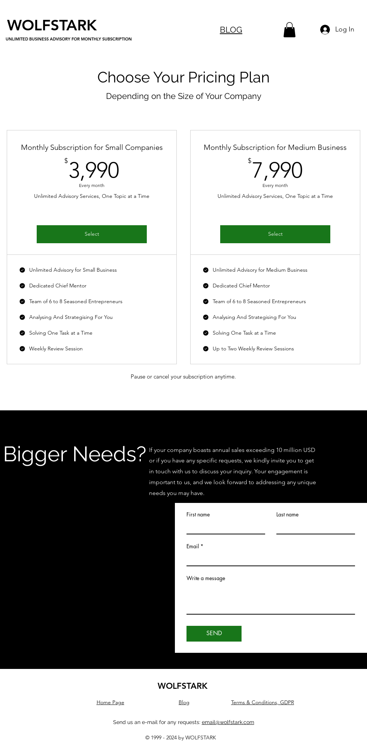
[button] (289, 29)
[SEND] (214, 634)
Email (192, 546)
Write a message (205, 578)
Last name (287, 514)
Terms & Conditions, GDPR (262, 702)
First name (198, 514)
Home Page (110, 702)
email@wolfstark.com (228, 722)
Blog (184, 702)
